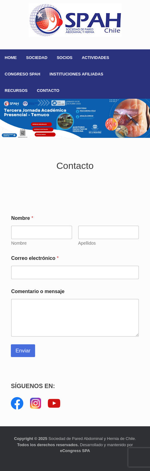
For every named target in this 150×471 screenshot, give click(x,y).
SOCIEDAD (37, 57)
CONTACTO (48, 90)
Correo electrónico (35, 258)
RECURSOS (16, 90)
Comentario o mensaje (38, 291)
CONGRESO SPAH (22, 74)
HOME (11, 57)
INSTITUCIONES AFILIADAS (76, 74)
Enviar (23, 351)
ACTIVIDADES (95, 57)
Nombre (19, 243)
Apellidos (87, 243)
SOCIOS (65, 57)
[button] (75, 118)
